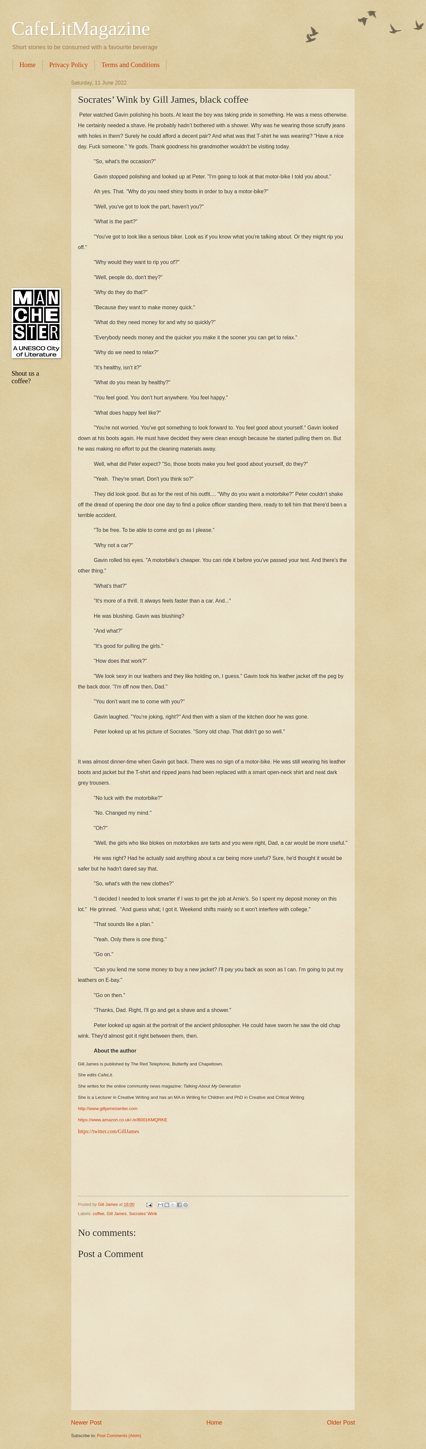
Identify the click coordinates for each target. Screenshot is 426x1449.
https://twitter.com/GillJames (108, 1131)
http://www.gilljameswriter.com (107, 1108)
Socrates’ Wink (143, 1213)
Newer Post (86, 1422)
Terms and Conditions (130, 64)
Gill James (116, 1213)
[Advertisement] (35, 179)
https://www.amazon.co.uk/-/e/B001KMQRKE (122, 1119)
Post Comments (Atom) (119, 1435)
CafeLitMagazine (81, 28)
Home (27, 64)
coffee (98, 1213)
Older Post (341, 1422)
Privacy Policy (68, 64)
